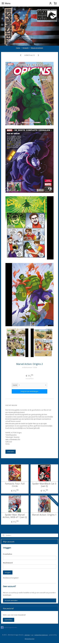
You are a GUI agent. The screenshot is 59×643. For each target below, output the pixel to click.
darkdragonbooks (9, 627)
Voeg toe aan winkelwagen (29, 391)
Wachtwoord (8, 563)
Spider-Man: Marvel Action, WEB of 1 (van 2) (15, 515)
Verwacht (25, 48)
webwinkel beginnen (41, 635)
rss (32, 635)
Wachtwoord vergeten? (10, 578)
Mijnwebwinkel (29, 639)
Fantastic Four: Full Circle (15, 484)
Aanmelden (8, 620)
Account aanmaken (11, 600)
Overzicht (10, 452)
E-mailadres (7, 554)
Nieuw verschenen (37, 48)
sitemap (27, 635)
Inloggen (8, 572)
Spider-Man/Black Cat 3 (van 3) (44, 484)
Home (18, 48)
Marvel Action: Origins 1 (44, 514)
